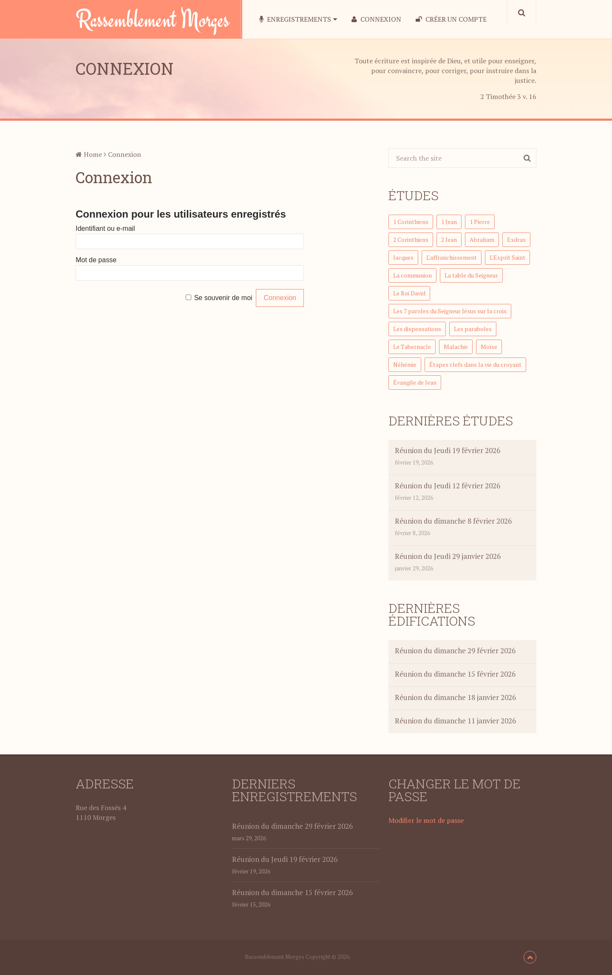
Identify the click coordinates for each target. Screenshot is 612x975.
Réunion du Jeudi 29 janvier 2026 (448, 556)
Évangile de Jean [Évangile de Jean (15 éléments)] (414, 382)
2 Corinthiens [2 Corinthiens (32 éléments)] (410, 239)
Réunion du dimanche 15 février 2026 (455, 674)
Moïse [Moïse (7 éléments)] (489, 347)
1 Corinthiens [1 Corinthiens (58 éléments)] (410, 222)
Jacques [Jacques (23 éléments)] (403, 257)
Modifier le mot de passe (426, 820)
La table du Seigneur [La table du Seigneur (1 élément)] (471, 275)
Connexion (376, 19)
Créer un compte (451, 19)
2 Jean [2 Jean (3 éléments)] (449, 239)
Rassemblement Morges (153, 19)
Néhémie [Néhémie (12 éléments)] (404, 364)
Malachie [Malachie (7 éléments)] (456, 347)
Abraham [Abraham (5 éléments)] (482, 239)
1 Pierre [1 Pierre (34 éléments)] (480, 222)
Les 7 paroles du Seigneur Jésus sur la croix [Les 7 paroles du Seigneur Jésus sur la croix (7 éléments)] (450, 311)
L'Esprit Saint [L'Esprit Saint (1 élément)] (507, 257)
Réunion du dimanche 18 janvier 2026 (455, 697)
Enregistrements (295, 19)
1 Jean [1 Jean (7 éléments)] (449, 222)
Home (89, 154)
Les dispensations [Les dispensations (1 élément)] (417, 329)
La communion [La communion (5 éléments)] (412, 275)
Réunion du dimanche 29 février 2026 (455, 650)
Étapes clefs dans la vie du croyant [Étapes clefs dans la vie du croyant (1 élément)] (475, 364)
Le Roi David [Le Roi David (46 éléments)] (409, 293)
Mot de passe (96, 260)
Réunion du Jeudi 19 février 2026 (447, 450)
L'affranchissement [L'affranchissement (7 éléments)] (451, 257)
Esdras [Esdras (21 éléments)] (516, 239)
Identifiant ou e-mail (105, 228)
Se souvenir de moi (223, 297)
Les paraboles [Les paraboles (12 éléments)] (473, 329)
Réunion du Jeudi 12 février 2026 (447, 485)
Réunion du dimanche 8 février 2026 (453, 521)
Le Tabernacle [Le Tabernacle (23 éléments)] (412, 347)
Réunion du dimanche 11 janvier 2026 (455, 721)
